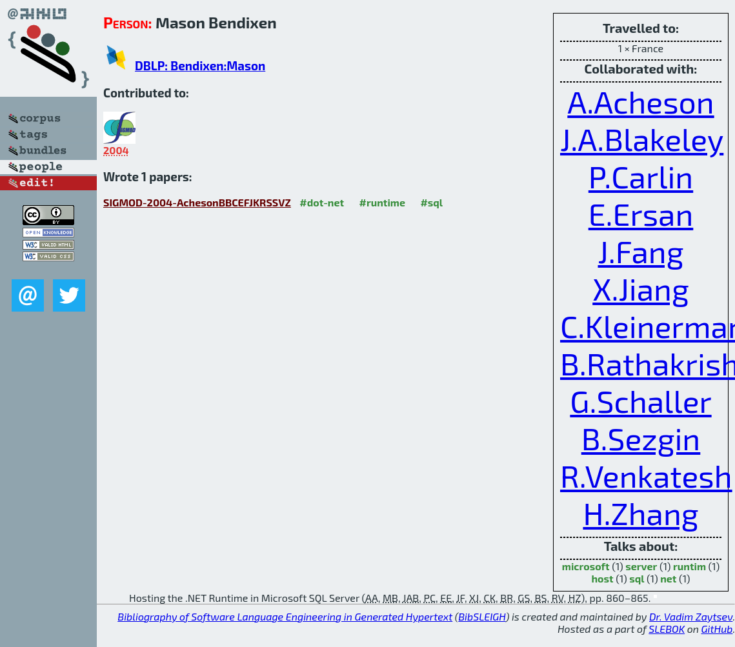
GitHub (717, 628)
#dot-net (321, 202)
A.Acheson (640, 101)
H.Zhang (640, 513)
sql (636, 578)
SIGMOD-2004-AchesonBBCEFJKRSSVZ (197, 202)
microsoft (586, 566)
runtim (689, 566)
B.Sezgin (641, 438)
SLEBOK (667, 628)
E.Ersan (641, 213)
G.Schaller (640, 400)
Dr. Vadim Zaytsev (690, 616)
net (668, 578)
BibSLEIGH (481, 616)
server (641, 566)
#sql (431, 202)
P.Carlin (641, 176)
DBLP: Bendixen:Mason (200, 65)
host (603, 578)
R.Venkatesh (646, 475)
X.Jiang (640, 288)
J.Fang (640, 251)
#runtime (382, 202)
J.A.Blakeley (641, 138)
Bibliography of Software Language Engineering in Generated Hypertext (284, 616)
